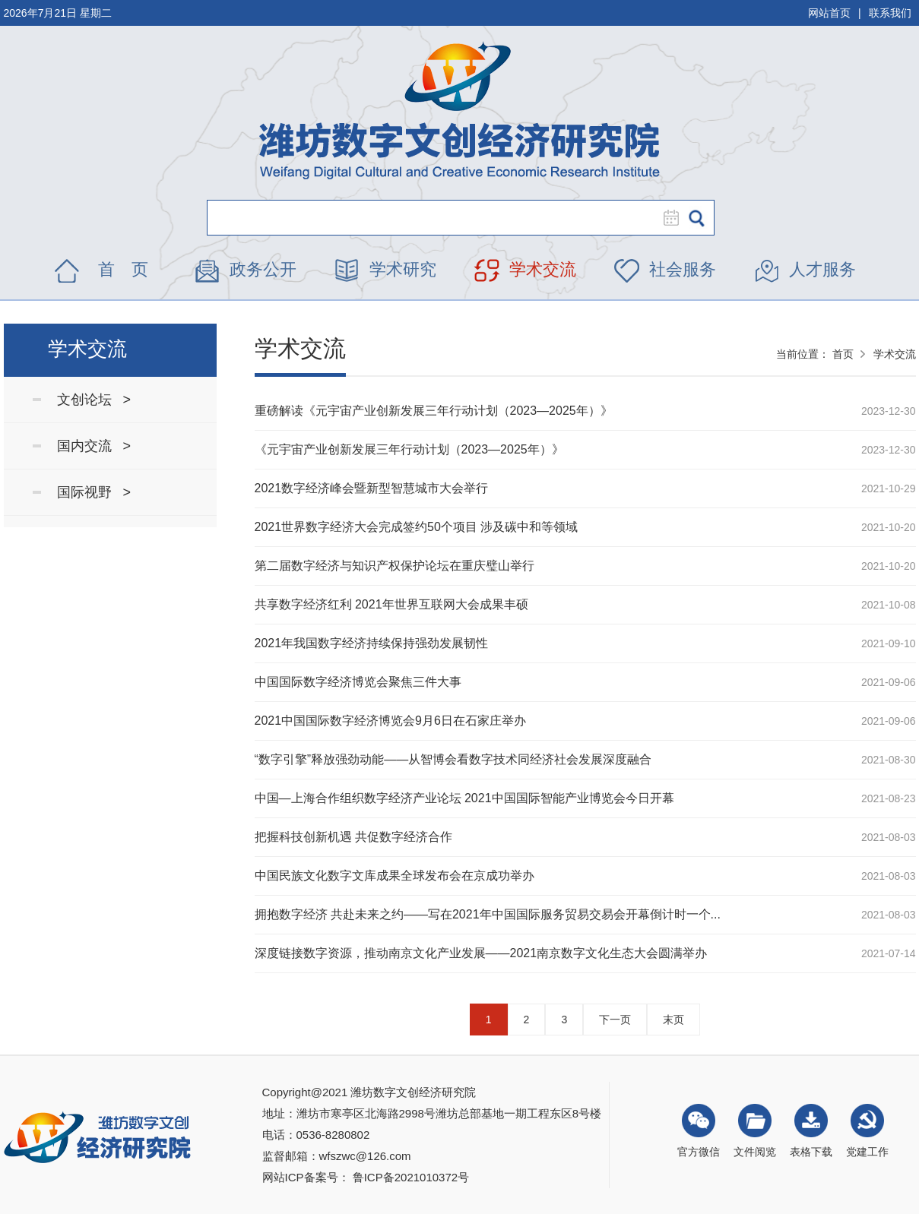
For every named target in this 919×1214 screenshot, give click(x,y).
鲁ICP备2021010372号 (411, 1177)
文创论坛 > (94, 399)
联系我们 (890, 13)
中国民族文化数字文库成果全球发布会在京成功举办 (394, 875)
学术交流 (542, 269)
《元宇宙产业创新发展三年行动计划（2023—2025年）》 (409, 449)
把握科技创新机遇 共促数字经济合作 (353, 836)
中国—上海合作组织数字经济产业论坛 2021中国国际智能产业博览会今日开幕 (464, 798)
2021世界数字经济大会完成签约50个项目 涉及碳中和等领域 (416, 526)
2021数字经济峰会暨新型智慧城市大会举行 (372, 488)
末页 (673, 1019)
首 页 (123, 269)
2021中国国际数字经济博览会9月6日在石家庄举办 (390, 720)
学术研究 (402, 269)
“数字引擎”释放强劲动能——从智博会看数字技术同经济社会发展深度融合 (453, 759)
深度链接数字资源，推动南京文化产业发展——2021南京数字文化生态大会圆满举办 (481, 953)
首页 (843, 354)
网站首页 (829, 13)
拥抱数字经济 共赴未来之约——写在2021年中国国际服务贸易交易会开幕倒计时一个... (488, 914)
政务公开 (263, 269)
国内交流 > (94, 446)
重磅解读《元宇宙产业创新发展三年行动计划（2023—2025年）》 (434, 410)
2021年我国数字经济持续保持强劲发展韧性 (372, 643)
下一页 (615, 1019)
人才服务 (822, 269)
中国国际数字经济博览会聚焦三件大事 (358, 681)
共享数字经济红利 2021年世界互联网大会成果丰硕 (391, 604)
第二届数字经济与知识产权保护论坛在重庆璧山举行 (394, 565)
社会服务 (682, 269)
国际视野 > (94, 492)
